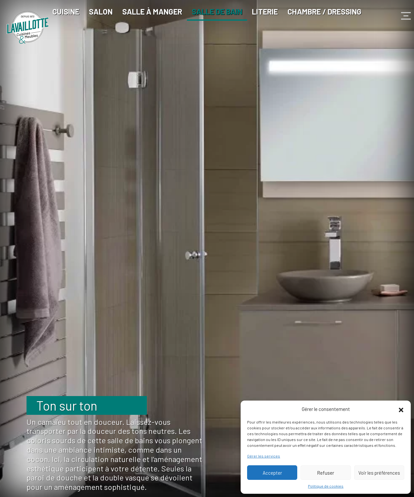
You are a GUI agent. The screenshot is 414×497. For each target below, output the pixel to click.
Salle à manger (152, 11)
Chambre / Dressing (325, 11)
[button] (401, 409)
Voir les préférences (379, 473)
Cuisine (65, 11)
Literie (265, 11)
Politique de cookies (325, 486)
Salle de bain (217, 11)
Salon (101, 11)
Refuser (325, 473)
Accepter (272, 473)
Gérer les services (263, 456)
